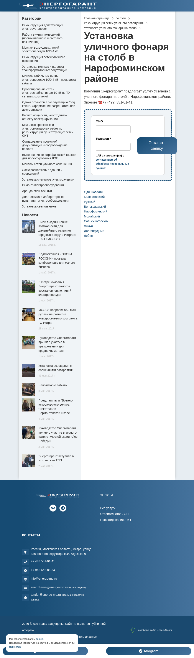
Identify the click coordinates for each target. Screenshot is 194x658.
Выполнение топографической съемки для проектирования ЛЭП (49, 156)
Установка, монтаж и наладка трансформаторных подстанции (44, 68)
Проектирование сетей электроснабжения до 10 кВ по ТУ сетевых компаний (46, 92)
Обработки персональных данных (78, 636)
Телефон (103, 138)
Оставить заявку (156, 145)
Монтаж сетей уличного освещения (47, 164)
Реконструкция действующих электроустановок (42, 27)
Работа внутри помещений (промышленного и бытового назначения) (42, 38)
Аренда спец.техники (37, 191)
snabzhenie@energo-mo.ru (58, 587)
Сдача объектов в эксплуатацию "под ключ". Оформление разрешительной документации (48, 105)
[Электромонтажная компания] (58, 6)
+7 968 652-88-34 (43, 570)
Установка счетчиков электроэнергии (48, 179)
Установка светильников (39, 206)
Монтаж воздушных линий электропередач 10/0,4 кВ (40, 49)
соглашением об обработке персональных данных (112, 163)
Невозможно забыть (52, 385)
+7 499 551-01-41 (43, 561)
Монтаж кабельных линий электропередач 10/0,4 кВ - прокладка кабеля (49, 79)
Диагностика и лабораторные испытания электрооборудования (45, 198)
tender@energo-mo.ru (57, 597)
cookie (39, 639)
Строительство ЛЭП (114, 514)
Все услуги (107, 508)
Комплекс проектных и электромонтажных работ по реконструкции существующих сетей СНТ (48, 130)
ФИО (99, 121)
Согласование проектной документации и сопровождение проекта (44, 145)
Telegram (148, 651)
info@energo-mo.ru (44, 578)
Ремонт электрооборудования (43, 185)
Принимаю (15, 646)
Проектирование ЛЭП (115, 519)
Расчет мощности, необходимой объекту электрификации (44, 117)
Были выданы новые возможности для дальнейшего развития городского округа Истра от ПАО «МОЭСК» (57, 230)
